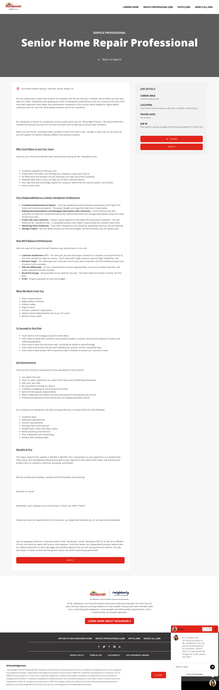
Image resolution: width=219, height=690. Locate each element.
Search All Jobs (152, 638)
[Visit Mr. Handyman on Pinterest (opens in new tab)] (109, 647)
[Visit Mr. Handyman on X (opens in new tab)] (104, 647)
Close (158, 675)
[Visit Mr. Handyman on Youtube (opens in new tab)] (119, 647)
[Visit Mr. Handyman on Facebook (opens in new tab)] (99, 647)
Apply (171, 146)
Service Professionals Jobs (110, 638)
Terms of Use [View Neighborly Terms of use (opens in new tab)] (96, 655)
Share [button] (171, 139)
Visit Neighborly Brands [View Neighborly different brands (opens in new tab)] (137, 655)
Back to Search (109, 59)
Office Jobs (134, 638)
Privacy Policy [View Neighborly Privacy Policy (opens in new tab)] (77, 655)
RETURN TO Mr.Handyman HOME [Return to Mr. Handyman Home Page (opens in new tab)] (75, 638)
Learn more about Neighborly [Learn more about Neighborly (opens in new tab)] (109, 621)
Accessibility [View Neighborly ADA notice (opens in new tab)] (114, 655)
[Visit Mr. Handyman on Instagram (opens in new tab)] (114, 647)
